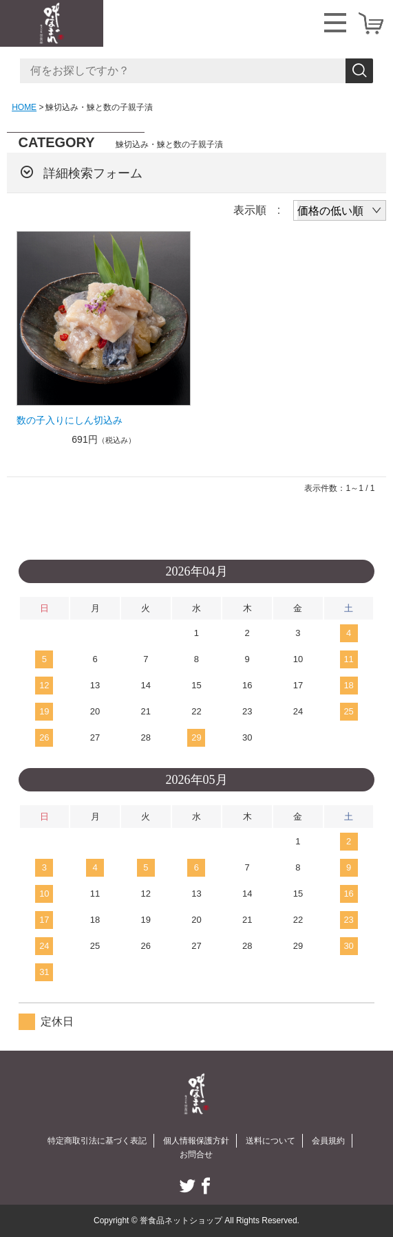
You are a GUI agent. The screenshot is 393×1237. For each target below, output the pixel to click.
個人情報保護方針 (196, 1141)
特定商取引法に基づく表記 (97, 1141)
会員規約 (328, 1141)
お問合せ (196, 1154)
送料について (270, 1141)
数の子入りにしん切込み (70, 420)
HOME (24, 107)
